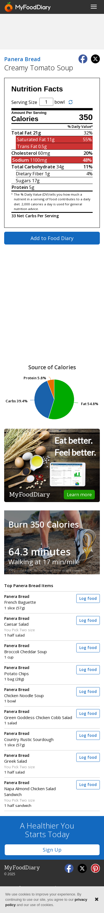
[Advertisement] (52, 31)
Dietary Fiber (30, 173)
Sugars (23, 180)
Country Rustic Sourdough (38, 736)
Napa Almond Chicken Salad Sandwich (38, 788)
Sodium (20, 160)
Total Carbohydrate (33, 166)
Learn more (79, 494)
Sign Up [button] (52, 849)
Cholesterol (24, 153)
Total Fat (21, 132)
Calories (25, 119)
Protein (19, 187)
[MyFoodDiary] (28, 7)
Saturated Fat (31, 139)
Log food (88, 598)
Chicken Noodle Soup (38, 692)
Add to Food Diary (52, 238)
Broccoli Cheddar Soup (38, 648)
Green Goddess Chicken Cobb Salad (38, 714)
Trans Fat (27, 146)
